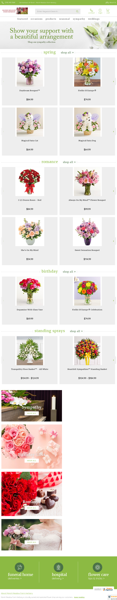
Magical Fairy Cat (29, 140)
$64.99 (29, 149)
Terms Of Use (70, 598)
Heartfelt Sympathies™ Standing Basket (87, 369)
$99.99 (87, 209)
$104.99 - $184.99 (87, 378)
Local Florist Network (96, 598)
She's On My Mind (30, 250)
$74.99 (87, 99)
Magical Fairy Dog (87, 140)
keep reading (79, 516)
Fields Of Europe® (87, 90)
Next (114, 81)
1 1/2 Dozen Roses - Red (29, 200)
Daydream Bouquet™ (30, 90)
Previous (3, 81)
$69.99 (29, 318)
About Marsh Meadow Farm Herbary (17, 511)
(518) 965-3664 (10, 2)
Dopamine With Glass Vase (30, 310)
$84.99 (29, 99)
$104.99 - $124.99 (30, 378)
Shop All (66, 52)
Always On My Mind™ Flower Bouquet (87, 200)
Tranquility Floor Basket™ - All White (29, 369)
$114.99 (87, 259)
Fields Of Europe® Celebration (87, 310)
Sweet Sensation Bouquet (87, 250)
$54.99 (29, 259)
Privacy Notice (82, 598)
